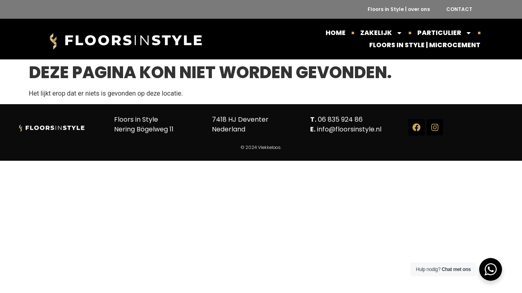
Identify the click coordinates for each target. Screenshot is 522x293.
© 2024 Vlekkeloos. (261, 147)
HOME (336, 32)
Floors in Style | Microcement (424, 45)
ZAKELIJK (381, 33)
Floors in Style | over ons (399, 9)
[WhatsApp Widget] (490, 269)
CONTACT (459, 9)
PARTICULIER (444, 33)
